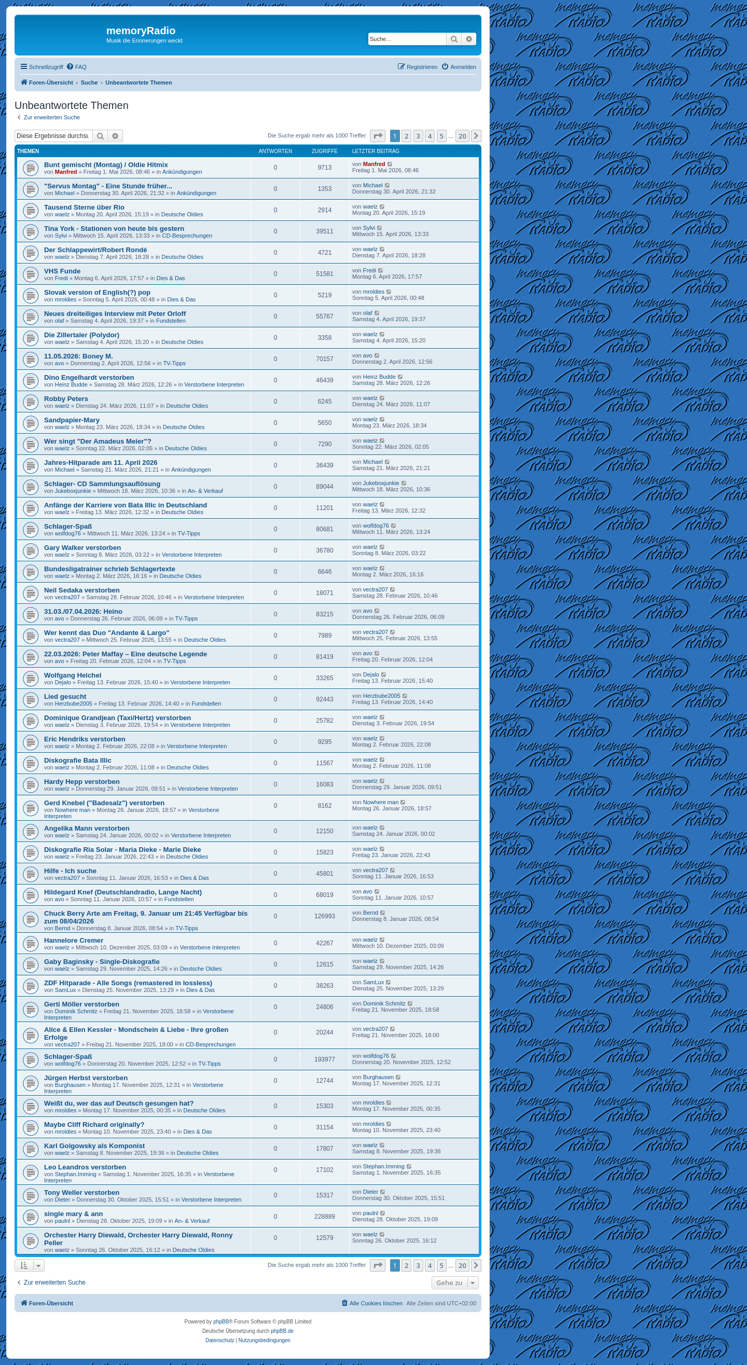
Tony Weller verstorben (81, 1192)
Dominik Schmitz (76, 1011)
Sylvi (61, 235)
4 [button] (430, 136)
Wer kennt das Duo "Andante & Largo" (107, 633)
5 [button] (442, 136)
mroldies (66, 299)
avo (59, 363)
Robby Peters (66, 399)
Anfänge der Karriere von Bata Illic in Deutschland (125, 505)
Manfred (66, 172)
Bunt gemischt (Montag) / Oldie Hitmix (106, 165)
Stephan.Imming (75, 1174)
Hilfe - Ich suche (70, 871)
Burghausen (70, 1085)
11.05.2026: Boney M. (78, 356)
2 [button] (406, 136)
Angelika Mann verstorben (87, 828)
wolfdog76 (68, 533)
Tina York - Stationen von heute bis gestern (114, 228)
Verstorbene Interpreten (214, 384)
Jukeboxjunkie (73, 491)
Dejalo (63, 682)
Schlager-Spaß (68, 526)
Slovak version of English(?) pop (97, 292)
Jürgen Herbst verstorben (86, 1078)
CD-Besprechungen (187, 235)
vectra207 (67, 597)
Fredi (61, 278)
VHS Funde (62, 271)
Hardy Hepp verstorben (82, 781)
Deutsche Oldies (182, 214)
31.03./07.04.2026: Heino (83, 611)
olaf (59, 321)
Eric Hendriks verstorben (85, 739)
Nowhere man (72, 810)
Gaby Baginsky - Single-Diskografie (102, 962)
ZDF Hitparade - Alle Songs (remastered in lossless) (128, 983)
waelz (62, 214)
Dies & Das (171, 278)
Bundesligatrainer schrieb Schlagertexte (109, 569)
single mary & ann (73, 1214)
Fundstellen (171, 321)
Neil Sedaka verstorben (82, 590)
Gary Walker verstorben (82, 547)
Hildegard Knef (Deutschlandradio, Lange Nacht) (123, 892)
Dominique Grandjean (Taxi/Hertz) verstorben (117, 718)
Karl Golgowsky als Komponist (94, 1146)
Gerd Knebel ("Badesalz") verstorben (104, 803)
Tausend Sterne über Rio (84, 207)
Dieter (62, 1199)
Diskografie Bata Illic (78, 760)
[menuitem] (76, 67)
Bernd (62, 928)
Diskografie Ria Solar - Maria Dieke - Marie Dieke (122, 849)
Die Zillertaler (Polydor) (81, 335)
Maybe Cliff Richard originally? (94, 1124)
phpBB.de (282, 1331)
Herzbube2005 (73, 703)
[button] (377, 136)
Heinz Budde (71, 384)
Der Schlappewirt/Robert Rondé (95, 250)
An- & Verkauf (205, 491)
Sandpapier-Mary (72, 420)
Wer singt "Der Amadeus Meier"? (97, 441)
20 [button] (462, 136)
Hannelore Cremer (73, 940)
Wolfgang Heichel (72, 675)
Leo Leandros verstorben (85, 1167)
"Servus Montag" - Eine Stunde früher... (108, 186)
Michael (65, 193)
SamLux (65, 990)
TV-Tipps (174, 363)
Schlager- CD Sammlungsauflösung (102, 484)
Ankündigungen (182, 172)
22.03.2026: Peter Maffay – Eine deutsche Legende (125, 654)
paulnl (62, 1221)
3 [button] (418, 136)
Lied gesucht (65, 696)
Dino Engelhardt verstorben (89, 377)
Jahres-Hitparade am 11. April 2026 (101, 462)
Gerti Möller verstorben (81, 1004)
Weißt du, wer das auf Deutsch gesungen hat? (118, 1103)
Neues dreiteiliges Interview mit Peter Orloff (115, 314)
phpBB (221, 1322)
